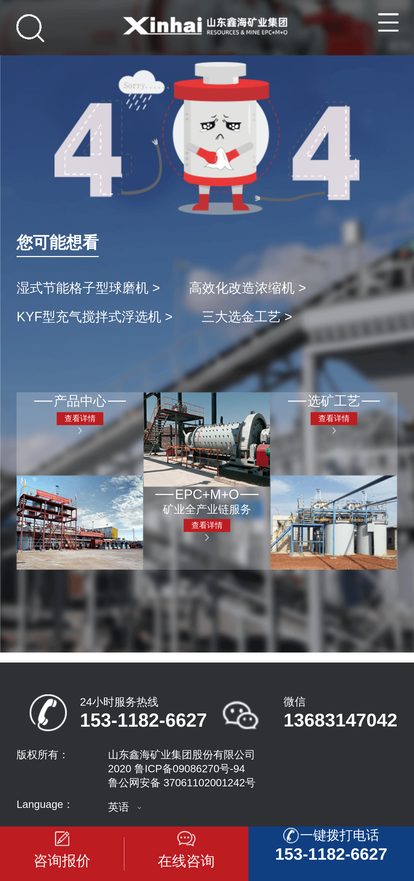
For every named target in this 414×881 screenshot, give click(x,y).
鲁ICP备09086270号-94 (189, 768)
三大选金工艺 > (247, 316)
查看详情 (80, 418)
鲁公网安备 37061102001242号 (182, 782)
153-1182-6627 (143, 720)
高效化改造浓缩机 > (247, 288)
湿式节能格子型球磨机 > (88, 288)
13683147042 (341, 719)
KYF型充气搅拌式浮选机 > (94, 316)
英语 (118, 807)
